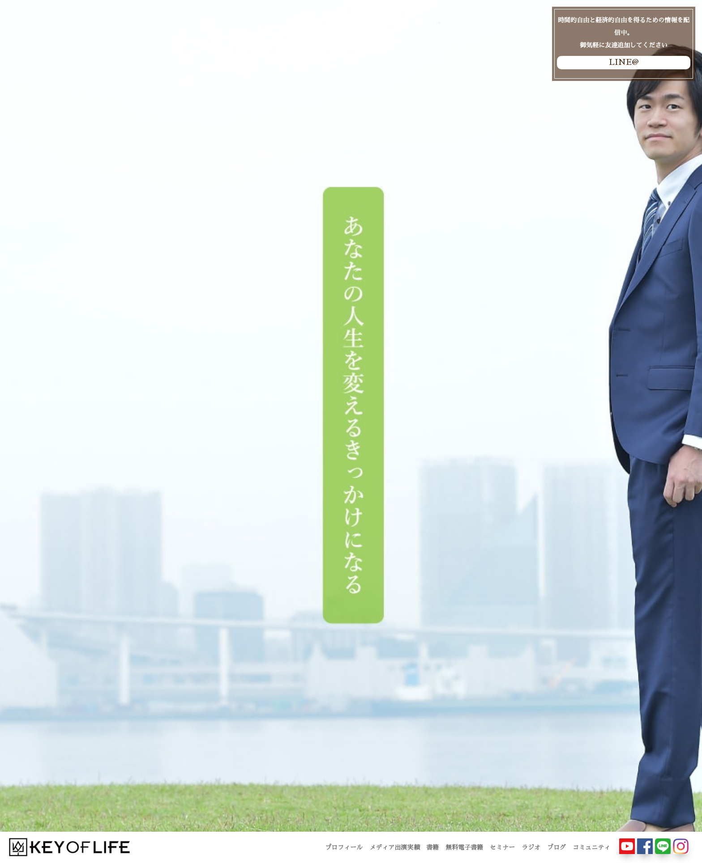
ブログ (556, 847)
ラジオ (531, 847)
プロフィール (344, 847)
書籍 (432, 847)
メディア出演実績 (394, 847)
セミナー (502, 847)
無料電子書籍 (464, 847)
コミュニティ (591, 847)
